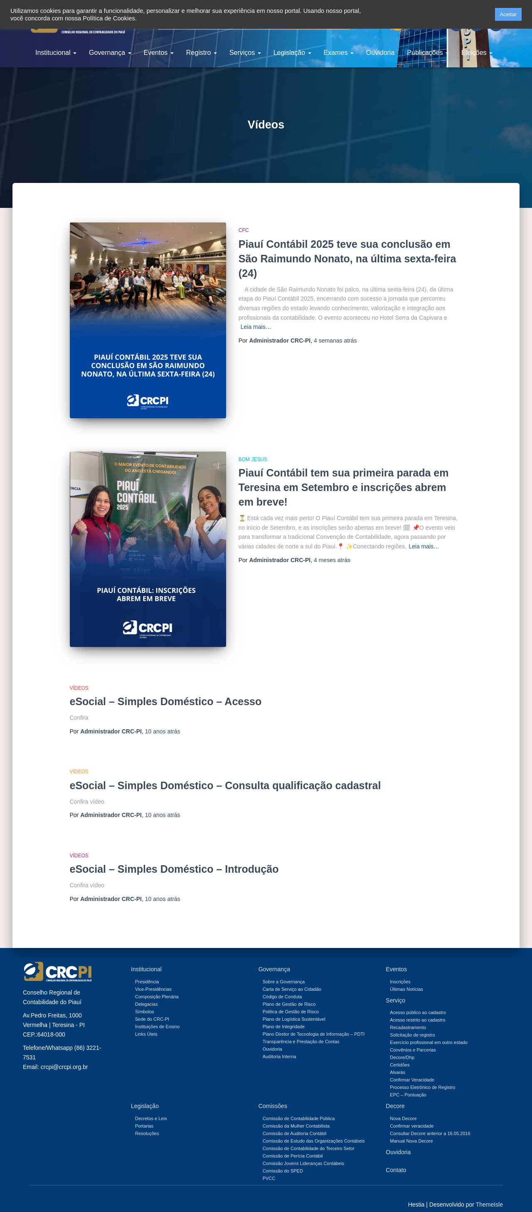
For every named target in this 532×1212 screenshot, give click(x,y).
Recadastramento (408, 1016)
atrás (335, 340)
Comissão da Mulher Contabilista (296, 1114)
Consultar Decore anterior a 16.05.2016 (430, 1122)
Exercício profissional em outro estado (428, 1031)
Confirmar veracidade (411, 1114)
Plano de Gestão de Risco (289, 992)
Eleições (477, 52)
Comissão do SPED (283, 1159)
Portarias (144, 1114)
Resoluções (147, 1122)
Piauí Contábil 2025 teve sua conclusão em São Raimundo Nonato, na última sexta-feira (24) (347, 258)
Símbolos (144, 1000)
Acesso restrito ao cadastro (417, 1009)
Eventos (159, 52)
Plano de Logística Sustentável (294, 1007)
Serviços (245, 52)
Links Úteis (146, 1022)
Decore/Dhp (402, 1046)
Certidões (399, 1054)
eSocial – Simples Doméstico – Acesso (166, 690)
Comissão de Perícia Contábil (293, 1144)
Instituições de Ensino (157, 1015)
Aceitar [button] (508, 14)
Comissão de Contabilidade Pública (299, 1107)
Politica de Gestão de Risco (291, 1000)
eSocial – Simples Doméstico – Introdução (174, 858)
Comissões (273, 1095)
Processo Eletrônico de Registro (422, 1076)
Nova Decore (403, 1107)
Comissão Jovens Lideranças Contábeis (303, 1152)
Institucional (55, 52)
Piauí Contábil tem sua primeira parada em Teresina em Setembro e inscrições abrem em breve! (344, 482)
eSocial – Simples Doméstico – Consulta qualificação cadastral (225, 774)
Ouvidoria (380, 52)
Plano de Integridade (284, 1015)
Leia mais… (256, 326)
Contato (396, 1159)
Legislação (292, 52)
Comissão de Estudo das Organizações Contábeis (314, 1129)
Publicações (428, 52)
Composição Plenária (157, 985)
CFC (244, 230)
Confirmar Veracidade (412, 1068)
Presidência (147, 970)
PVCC (269, 1167)
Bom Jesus (253, 454)
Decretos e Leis (151, 1107)
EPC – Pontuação (408, 1083)
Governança (110, 52)
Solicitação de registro (412, 1024)
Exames (339, 52)
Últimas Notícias (406, 977)
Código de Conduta (282, 985)
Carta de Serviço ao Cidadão (292, 977)
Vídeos (79, 677)
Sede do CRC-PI (152, 1007)
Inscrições (400, 970)
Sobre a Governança (284, 970)
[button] (486, 14)
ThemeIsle (489, 1193)
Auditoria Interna (279, 1045)
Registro (201, 52)
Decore (395, 1095)
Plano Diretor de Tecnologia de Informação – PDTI (314, 1022)
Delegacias (146, 992)
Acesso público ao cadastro (418, 1001)
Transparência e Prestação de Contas (301, 1030)
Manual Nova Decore (411, 1129)
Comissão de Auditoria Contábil (294, 1122)
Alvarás (397, 1061)
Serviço (395, 989)
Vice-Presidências (153, 977)
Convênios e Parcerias (413, 1039)
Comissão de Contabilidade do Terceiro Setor (309, 1137)
